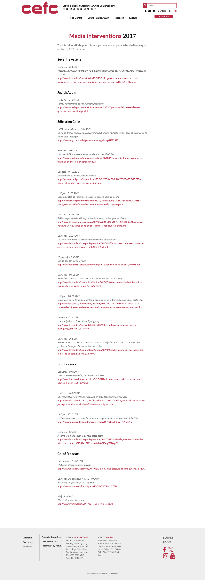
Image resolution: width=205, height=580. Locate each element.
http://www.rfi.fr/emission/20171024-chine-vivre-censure (85, 503)
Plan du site (28, 542)
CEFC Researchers (50, 541)
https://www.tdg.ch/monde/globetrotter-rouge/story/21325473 (87, 140)
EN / (173, 10)
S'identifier (27, 537)
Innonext (114, 573)
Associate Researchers (51, 537)
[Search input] (162, 5)
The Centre (76, 17)
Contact (162, 10)
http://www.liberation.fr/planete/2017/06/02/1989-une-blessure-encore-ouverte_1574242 (101, 468)
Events (133, 17)
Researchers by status (51, 545)
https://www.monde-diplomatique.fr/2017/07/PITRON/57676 (87, 486)
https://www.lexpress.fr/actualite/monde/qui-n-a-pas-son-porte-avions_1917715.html (99, 264)
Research (119, 17)
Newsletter (27, 546)
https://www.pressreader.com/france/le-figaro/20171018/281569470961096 (94, 422)
